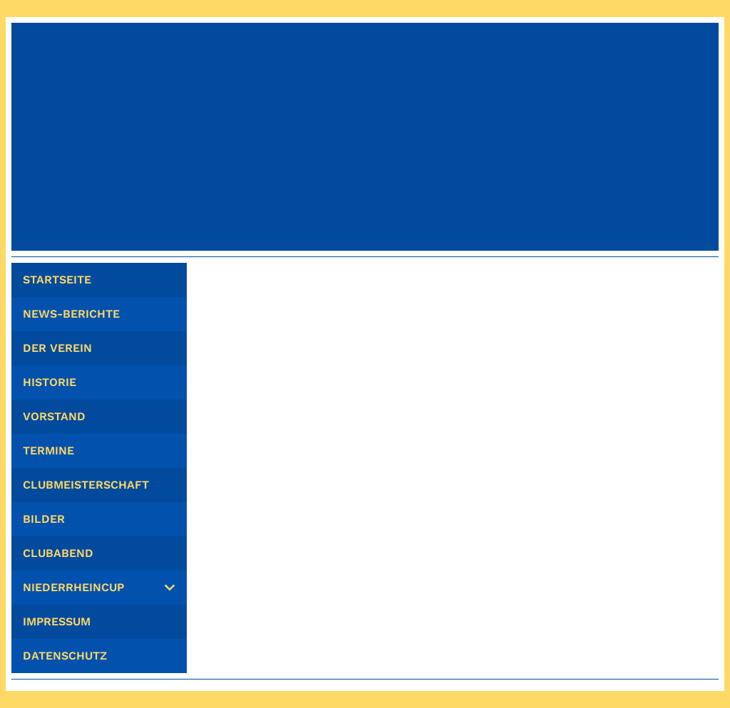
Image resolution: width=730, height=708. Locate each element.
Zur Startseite (456, 354)
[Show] (170, 588)
